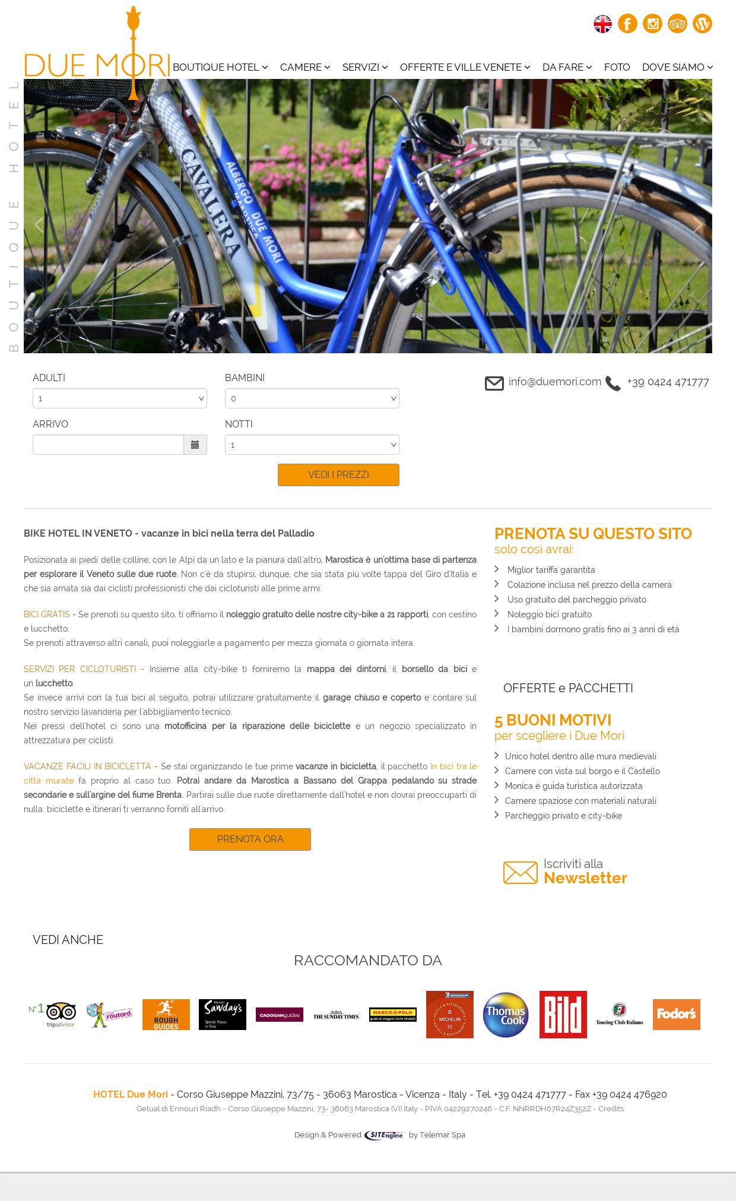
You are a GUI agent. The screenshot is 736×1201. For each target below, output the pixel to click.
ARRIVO (50, 424)
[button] (38, 284)
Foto (617, 67)
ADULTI (49, 378)
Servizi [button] (365, 67)
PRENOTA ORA (250, 839)
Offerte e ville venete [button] (465, 67)
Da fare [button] (567, 67)
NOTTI (239, 424)
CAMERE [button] (305, 67)
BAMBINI (245, 378)
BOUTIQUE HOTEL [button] (220, 67)
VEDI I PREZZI (338, 474)
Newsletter (585, 872)
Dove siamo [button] (677, 67)
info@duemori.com (555, 381)
